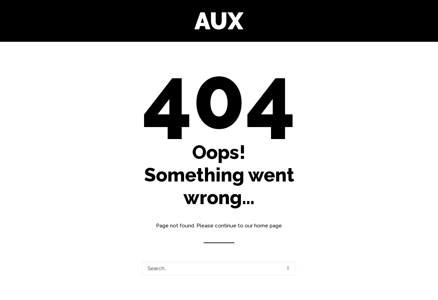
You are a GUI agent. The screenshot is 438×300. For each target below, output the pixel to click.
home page (268, 226)
